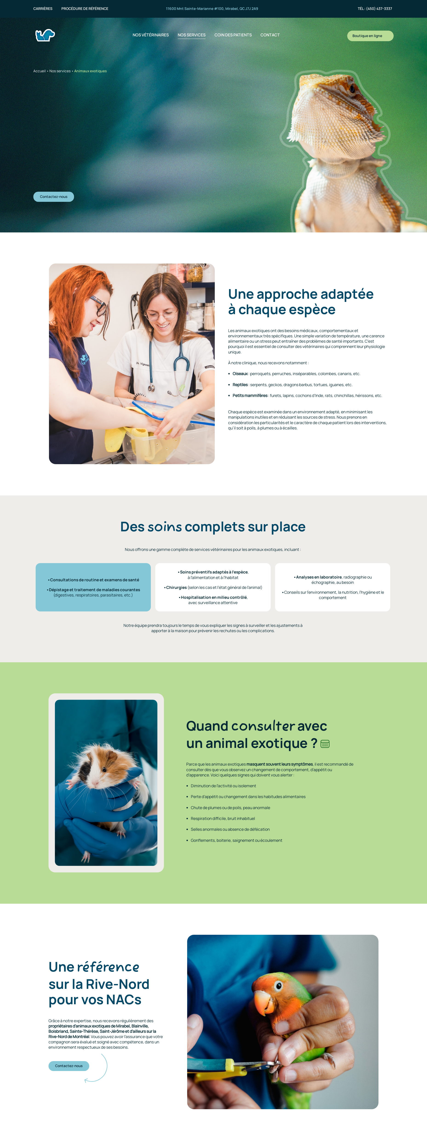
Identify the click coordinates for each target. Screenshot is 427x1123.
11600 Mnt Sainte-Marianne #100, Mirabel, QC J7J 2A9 (212, 8)
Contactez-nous (53, 196)
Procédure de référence (84, 8)
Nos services (192, 35)
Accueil (39, 71)
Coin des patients (233, 35)
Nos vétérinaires (151, 35)
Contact (270, 35)
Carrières (42, 8)
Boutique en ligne (370, 35)
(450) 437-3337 (379, 8)
